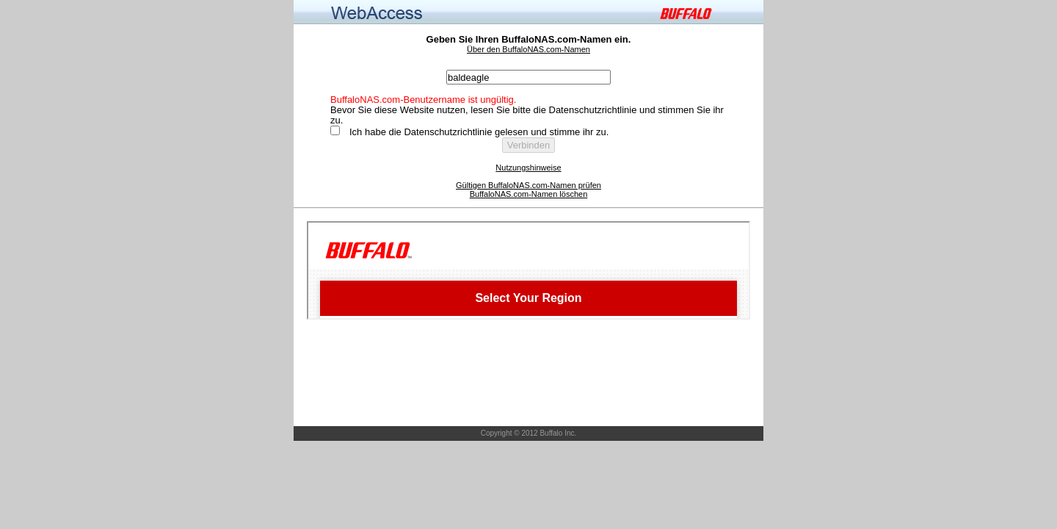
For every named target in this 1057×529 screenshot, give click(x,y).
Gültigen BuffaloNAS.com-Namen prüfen (528, 185)
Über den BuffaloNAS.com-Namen (528, 49)
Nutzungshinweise (528, 167)
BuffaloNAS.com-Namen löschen (529, 194)
